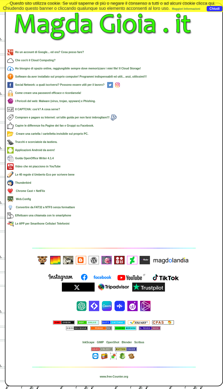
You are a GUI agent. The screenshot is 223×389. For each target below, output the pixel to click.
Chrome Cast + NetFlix (26, 190)
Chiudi (214, 9)
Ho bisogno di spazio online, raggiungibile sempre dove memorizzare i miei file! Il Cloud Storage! (74, 68)
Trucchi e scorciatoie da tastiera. (32, 141)
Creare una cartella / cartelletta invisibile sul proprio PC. (47, 133)
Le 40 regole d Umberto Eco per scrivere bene (40, 174)
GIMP (100, 342)
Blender (127, 342)
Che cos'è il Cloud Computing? (31, 60)
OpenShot (112, 342)
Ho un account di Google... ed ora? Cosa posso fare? (45, 52)
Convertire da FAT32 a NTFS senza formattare (41, 207)
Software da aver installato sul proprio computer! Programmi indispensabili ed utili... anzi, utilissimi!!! (77, 76)
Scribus (139, 342)
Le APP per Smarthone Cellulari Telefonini (38, 223)
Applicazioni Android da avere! (31, 150)
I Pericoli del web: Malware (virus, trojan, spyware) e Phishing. (51, 101)
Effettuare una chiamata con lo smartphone (39, 215)
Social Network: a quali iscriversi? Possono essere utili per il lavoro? (64, 84)
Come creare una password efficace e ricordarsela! (44, 92)
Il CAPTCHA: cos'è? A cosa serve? (33, 109)
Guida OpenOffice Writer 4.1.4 (30, 158)
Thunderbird (19, 182)
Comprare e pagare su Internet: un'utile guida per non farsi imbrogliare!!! (62, 117)
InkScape (88, 342)
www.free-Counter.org (114, 376)
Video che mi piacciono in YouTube (34, 166)
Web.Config (19, 199)
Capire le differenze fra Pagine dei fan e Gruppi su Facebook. (50, 125)
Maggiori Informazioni (186, 8)
